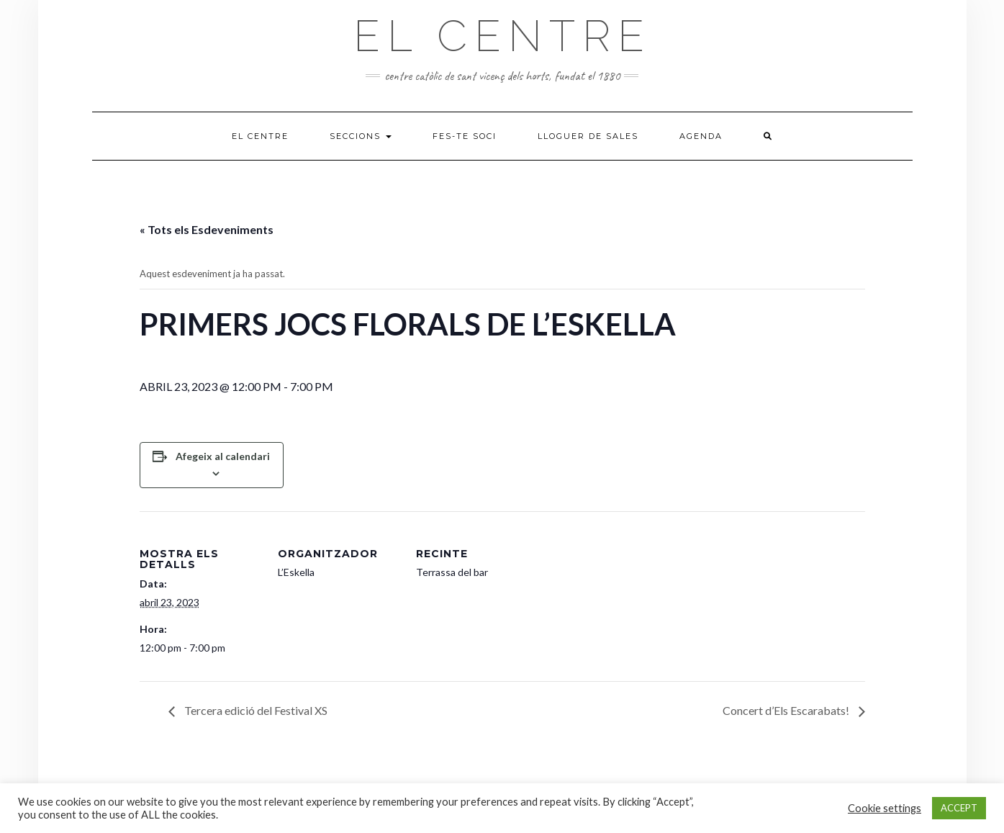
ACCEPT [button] (959, 808)
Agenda (701, 136)
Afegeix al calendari (223, 456)
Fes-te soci (465, 136)
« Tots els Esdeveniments (206, 229)
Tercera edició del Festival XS (254, 710)
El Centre (502, 36)
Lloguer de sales (588, 136)
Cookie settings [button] (884, 808)
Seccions (361, 136)
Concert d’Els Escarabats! (787, 710)
